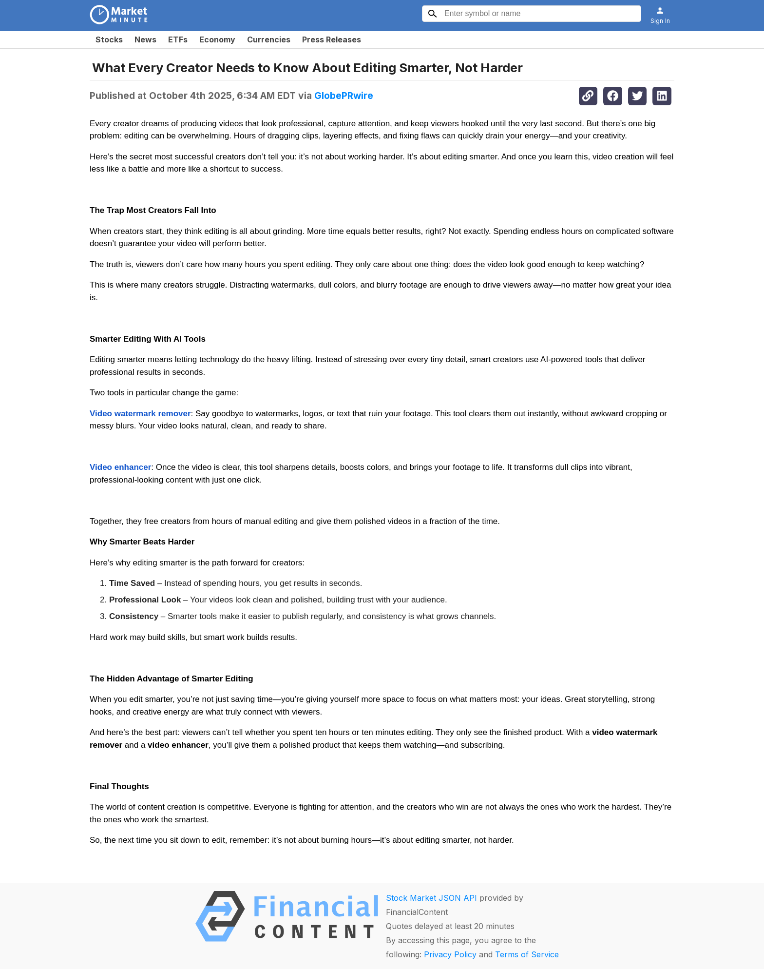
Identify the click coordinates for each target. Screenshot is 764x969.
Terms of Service (527, 954)
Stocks (109, 39)
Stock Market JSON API (431, 898)
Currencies (268, 39)
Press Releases (331, 39)
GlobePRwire (343, 95)
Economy (217, 39)
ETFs (178, 39)
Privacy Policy (450, 954)
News (145, 39)
